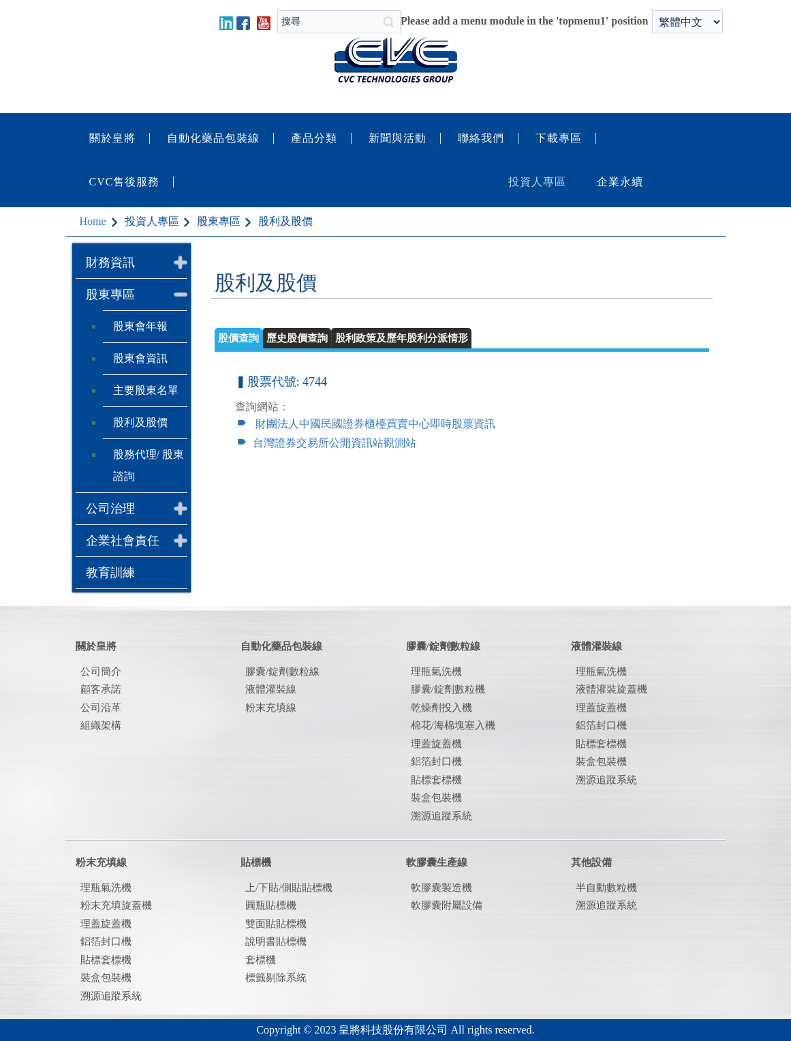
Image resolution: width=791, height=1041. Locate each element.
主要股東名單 (146, 390)
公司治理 (110, 508)
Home (93, 221)
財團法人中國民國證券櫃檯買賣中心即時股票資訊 (375, 423)
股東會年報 (140, 326)
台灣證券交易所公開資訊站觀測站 (334, 443)
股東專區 (110, 294)
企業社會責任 (122, 540)
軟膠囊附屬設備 (446, 905)
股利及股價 (140, 422)
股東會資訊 (140, 358)
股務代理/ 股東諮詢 (148, 465)
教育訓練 (110, 572)
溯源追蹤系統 (606, 779)
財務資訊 (110, 262)
